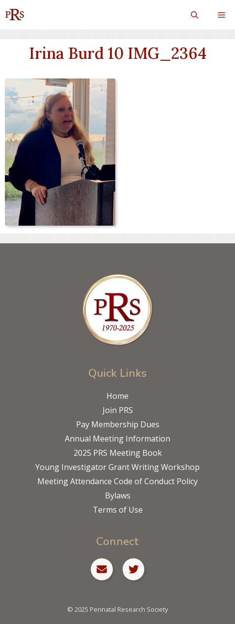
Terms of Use (118, 509)
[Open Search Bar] (194, 14)
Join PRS (118, 410)
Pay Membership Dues (117, 424)
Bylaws (118, 495)
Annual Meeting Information (117, 438)
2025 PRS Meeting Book (118, 452)
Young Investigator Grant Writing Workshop (117, 467)
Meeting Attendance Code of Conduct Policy (117, 481)
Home (117, 395)
